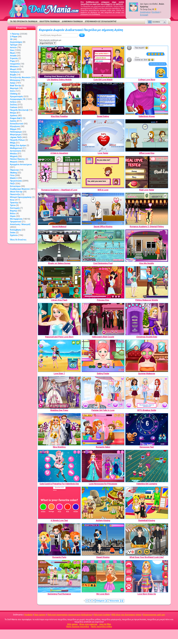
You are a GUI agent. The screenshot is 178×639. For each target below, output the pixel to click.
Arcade (13, 55)
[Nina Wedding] (59, 429)
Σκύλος (13, 104)
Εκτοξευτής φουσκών (20, 77)
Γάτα (12, 175)
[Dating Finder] (103, 356)
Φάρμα (13, 129)
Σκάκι (12, 232)
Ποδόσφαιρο (16, 132)
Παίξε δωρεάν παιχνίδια (77, 626)
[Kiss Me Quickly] (146, 245)
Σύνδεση (156, 12)
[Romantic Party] (59, 539)
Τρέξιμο (14, 45)
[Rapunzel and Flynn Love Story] (59, 319)
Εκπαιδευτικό (16, 123)
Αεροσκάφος (16, 42)
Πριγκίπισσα (16, 181)
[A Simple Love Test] (59, 503)
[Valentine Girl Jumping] (146, 466)
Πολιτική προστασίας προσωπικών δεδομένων (69, 614)
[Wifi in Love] (103, 172)
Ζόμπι (13, 216)
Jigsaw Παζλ (16, 137)
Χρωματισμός (16, 96)
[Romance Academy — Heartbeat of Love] (59, 172)
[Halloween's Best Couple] (103, 319)
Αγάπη (13, 121)
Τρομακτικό (15, 221)
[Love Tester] (103, 135)
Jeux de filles (105, 624)
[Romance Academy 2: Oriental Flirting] (146, 209)
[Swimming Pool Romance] (59, 576)
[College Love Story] (146, 62)
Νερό (12, 53)
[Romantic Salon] (103, 429)
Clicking (13, 94)
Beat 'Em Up (15, 85)
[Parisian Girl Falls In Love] (103, 392)
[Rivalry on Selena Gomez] (59, 245)
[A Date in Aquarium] (59, 135)
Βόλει (13, 213)
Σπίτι (12, 91)
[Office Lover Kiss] (146, 135)
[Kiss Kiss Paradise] (59, 98)
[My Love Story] (103, 576)
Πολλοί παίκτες (17, 159)
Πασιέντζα (15, 194)
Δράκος (13, 115)
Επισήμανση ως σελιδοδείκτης (100, 21)
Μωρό (13, 69)
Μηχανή (14, 156)
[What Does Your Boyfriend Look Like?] (146, 539)
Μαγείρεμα (15, 134)
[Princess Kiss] (103, 282)
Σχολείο (14, 235)
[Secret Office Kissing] (103, 209)
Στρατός (14, 58)
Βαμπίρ (13, 211)
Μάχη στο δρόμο (18, 145)
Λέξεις (13, 102)
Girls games (72, 624)
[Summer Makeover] (146, 356)
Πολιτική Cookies (102, 614)
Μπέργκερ (15, 80)
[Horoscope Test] (146, 429)
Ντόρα (13, 113)
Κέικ (12, 200)
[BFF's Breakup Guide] (146, 392)
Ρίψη (12, 61)
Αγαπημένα (145, 12)
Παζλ (12, 183)
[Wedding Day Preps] (59, 392)
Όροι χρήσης (40, 614)
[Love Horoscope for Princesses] (103, 466)
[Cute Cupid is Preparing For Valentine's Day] (59, 466)
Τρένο (13, 205)
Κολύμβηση (15, 230)
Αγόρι (12, 83)
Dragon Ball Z (16, 118)
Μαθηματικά (16, 148)
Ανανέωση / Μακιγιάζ (20, 224)
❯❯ (116, 601)
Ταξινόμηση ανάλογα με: (50, 40)
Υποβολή (28, 614)
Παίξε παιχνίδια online (101, 626)
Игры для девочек (88, 624)
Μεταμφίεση (16, 219)
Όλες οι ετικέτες (18, 239)
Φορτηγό (14, 88)
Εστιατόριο (15, 186)
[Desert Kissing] (103, 539)
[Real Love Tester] (146, 172)
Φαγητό (13, 162)
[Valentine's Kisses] (146, 98)
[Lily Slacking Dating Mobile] (59, 62)
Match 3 (14, 178)
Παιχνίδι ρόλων (17, 140)
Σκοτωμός (15, 208)
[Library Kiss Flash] (59, 282)
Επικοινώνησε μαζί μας (154, 614)
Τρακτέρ (14, 202)
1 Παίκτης (14, 34)
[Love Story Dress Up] (146, 576)
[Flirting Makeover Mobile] (146, 282)
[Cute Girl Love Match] (103, 62)
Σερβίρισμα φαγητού (20, 189)
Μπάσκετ (14, 66)
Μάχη (12, 143)
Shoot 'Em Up (16, 191)
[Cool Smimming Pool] (103, 245)
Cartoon (13, 107)
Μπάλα (13, 153)
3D (11, 39)
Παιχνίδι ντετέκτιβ (19, 110)
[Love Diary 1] (59, 356)
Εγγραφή (144, 15)
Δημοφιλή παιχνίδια (72, 21)
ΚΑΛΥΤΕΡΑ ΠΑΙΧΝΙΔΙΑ (50, 21)
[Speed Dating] (103, 98)
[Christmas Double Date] (146, 319)
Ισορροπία (15, 64)
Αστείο (13, 47)
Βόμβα (13, 74)
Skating (13, 172)
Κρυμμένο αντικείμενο (21, 164)
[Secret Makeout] (59, 209)
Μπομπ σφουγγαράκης (21, 197)
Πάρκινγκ (14, 170)
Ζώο (12, 50)
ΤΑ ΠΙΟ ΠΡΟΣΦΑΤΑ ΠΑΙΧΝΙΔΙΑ (23, 21)
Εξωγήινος (15, 126)
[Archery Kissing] (103, 503)
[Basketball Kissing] (146, 503)
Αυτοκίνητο (15, 151)
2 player (13, 36)
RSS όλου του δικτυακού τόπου (126, 614)
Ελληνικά (154, 22)
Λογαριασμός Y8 (17, 99)
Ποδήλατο (15, 72)
